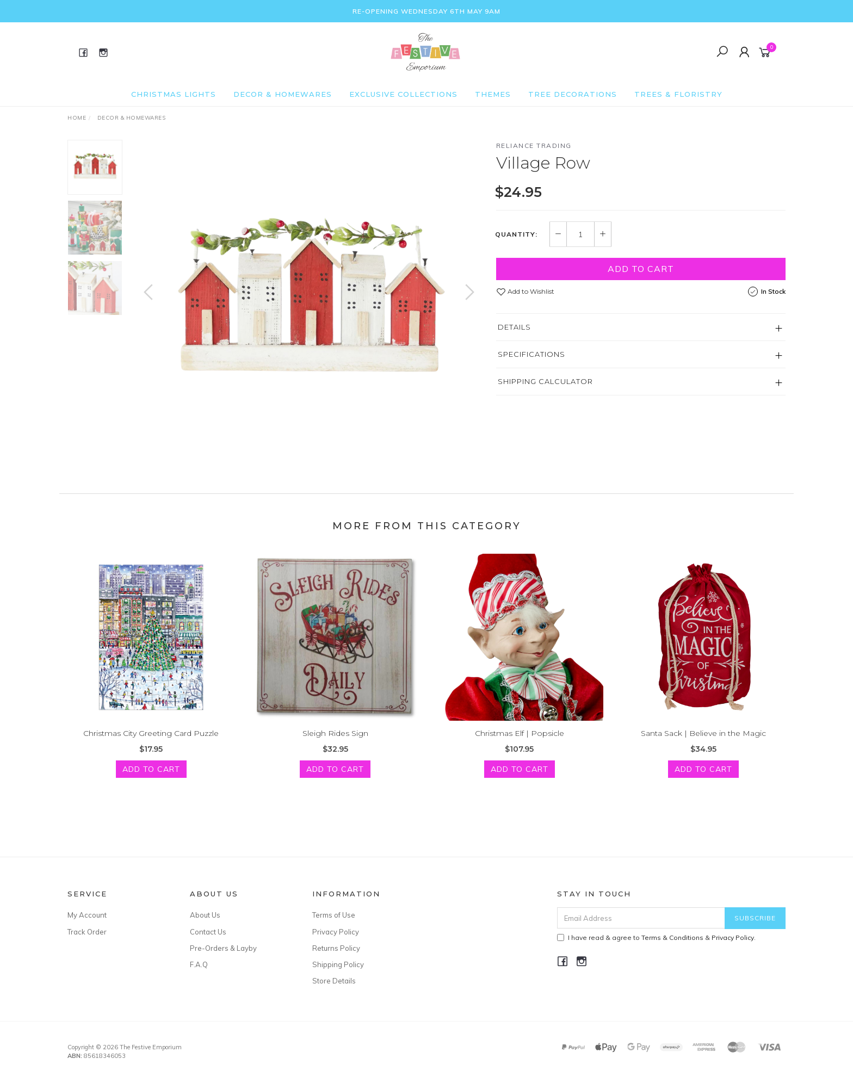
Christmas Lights (173, 94)
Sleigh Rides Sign (335, 744)
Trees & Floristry (678, 94)
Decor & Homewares (282, 94)
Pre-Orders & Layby (223, 948)
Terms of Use (333, 915)
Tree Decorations (572, 94)
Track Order (87, 931)
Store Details (334, 980)
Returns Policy (336, 948)
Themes (493, 94)
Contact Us (208, 931)
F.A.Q (199, 964)
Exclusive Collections (403, 94)
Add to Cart (641, 268)
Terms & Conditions (672, 937)
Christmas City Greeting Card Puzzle (151, 744)
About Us (205, 915)
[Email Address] (641, 918)
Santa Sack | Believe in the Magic (703, 744)
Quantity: (516, 234)
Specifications (531, 354)
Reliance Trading (534, 145)
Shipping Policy (338, 964)
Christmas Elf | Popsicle (519, 744)
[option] (309, 303)
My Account (87, 915)
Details (514, 327)
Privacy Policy (335, 931)
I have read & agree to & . (656, 937)
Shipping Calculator (545, 381)
